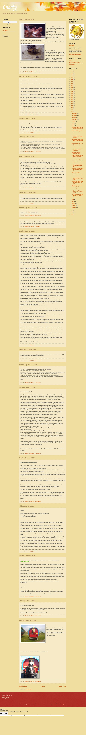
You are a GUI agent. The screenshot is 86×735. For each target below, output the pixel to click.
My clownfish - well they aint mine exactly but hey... (77, 144)
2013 (72, 97)
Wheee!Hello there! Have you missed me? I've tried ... (77, 182)
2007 (72, 109)
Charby (10, 8)
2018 (72, 87)
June (73, 125)
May (73, 199)
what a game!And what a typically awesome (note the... (77, 149)
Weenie (4, 32)
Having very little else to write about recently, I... (77, 128)
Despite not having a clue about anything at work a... (77, 140)
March (73, 203)
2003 (72, 214)
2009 (72, 105)
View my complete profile (75, 54)
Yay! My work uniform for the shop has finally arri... (77, 165)
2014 (72, 95)
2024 (72, 75)
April (73, 201)
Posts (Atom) (28, 689)
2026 (72, 71)
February (74, 205)
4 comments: (38, 453)
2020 (72, 83)
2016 (72, 91)
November (74, 115)
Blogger (63, 704)
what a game (23, 196)
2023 (72, 77)
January (74, 207)
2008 (72, 107)
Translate (11, 24)
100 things (71, 60)
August (73, 121)
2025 (72, 73)
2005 (72, 210)
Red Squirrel (5, 30)
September (74, 119)
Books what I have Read (74, 62)
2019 (72, 85)
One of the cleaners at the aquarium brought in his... (77, 169)
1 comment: (37, 132)
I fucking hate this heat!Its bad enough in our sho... (77, 174)
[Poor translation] (5, 713)
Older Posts (62, 686)
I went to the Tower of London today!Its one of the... (77, 132)
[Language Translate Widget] (10, 22)
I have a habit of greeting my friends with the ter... (77, 156)
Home (43, 686)
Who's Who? (72, 64)
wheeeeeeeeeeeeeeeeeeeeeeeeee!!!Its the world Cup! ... (77, 178)
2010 (72, 103)
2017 (72, 89)
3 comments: (38, 71)
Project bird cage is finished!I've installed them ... (77, 191)
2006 (72, 111)
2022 (72, 79)
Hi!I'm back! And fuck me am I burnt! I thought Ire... (77, 195)
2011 (72, 101)
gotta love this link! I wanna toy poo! (76, 153)
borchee (54, 704)
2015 (72, 93)
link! (29, 212)
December (74, 113)
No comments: (38, 615)
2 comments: (38, 215)
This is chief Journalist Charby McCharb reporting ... (77, 187)
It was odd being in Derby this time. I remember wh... (77, 161)
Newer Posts (23, 686)
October (74, 117)
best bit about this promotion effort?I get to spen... (77, 136)
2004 (72, 212)
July (73, 123)
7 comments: (38, 681)
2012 (72, 99)
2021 (72, 81)
